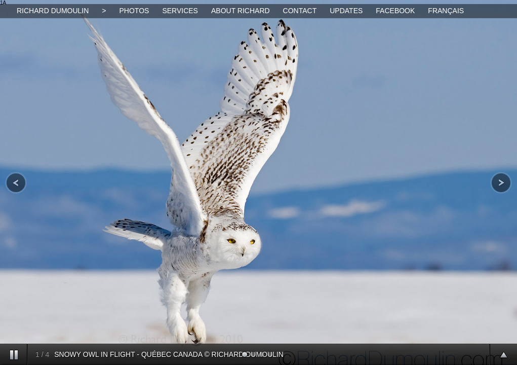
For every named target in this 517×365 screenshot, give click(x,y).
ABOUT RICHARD (240, 11)
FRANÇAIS (446, 11)
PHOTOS (134, 11)
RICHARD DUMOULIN (53, 11)
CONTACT (300, 11)
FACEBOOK (395, 11)
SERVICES (180, 11)
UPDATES (346, 11)
